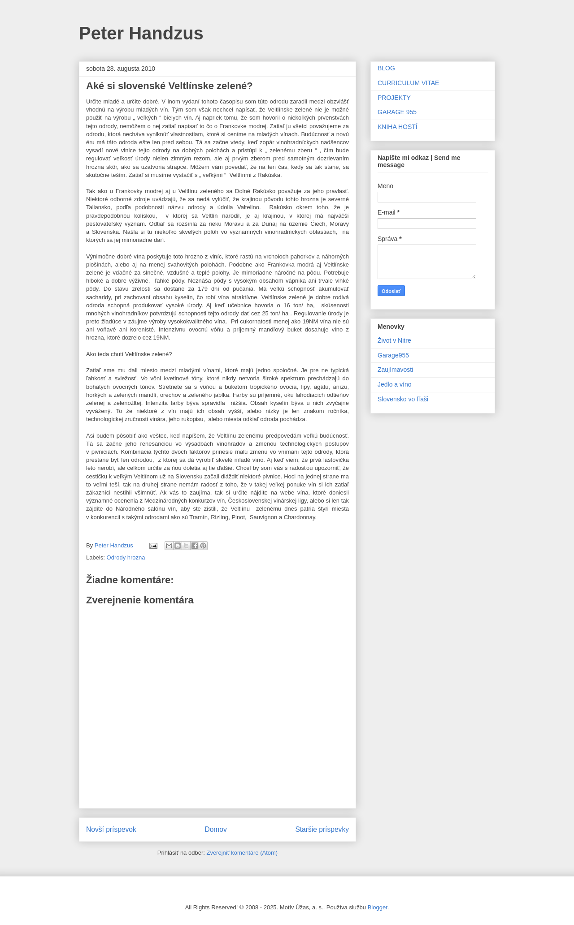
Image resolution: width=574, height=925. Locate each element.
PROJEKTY (394, 97)
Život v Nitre (394, 340)
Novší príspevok (111, 829)
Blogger (377, 907)
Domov (215, 829)
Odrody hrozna (126, 557)
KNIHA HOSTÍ (397, 126)
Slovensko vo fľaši (403, 399)
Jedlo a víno (395, 384)
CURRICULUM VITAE (408, 82)
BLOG (386, 68)
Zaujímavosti (395, 369)
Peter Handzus (141, 33)
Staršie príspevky (322, 829)
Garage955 (393, 355)
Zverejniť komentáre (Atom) (242, 852)
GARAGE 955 (397, 112)
